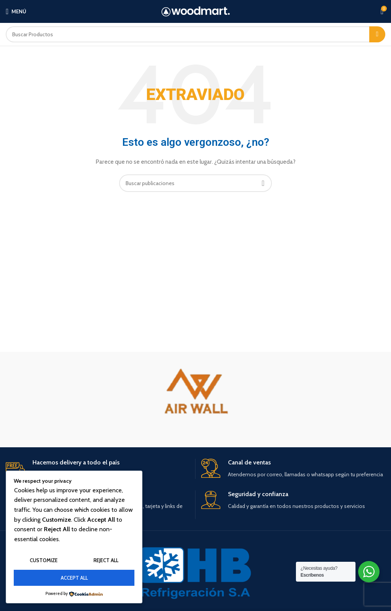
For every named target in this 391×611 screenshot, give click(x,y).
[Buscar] (195, 34)
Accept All (74, 578)
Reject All (106, 560)
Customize (44, 560)
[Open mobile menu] (16, 11)
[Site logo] (196, 11)
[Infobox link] (97, 469)
